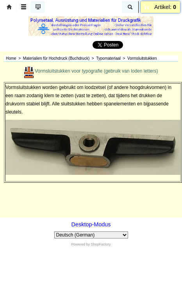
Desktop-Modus (91, 224)
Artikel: (165, 7)
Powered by (80, 244)
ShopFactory (100, 244)
